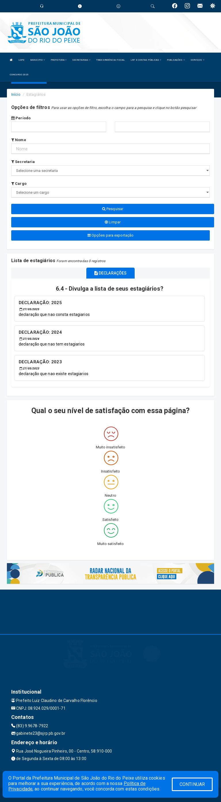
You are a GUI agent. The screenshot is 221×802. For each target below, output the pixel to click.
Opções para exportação (110, 235)
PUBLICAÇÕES (175, 60)
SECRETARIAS (81, 60)
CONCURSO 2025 (19, 74)
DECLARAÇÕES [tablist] (110, 273)
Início (15, 94)
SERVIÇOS (197, 60)
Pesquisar (112, 209)
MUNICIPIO (37, 60)
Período (21, 118)
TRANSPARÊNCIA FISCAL (110, 60)
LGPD (21, 60)
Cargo (18, 183)
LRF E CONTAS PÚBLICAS (146, 60)
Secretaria (23, 162)
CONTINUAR (192, 784)
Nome (18, 140)
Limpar (113, 222)
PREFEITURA (58, 60)
